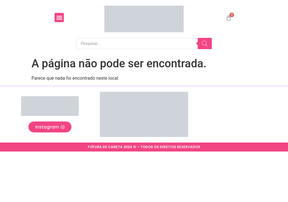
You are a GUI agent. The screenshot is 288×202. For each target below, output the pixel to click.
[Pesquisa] (205, 43)
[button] (59, 17)
